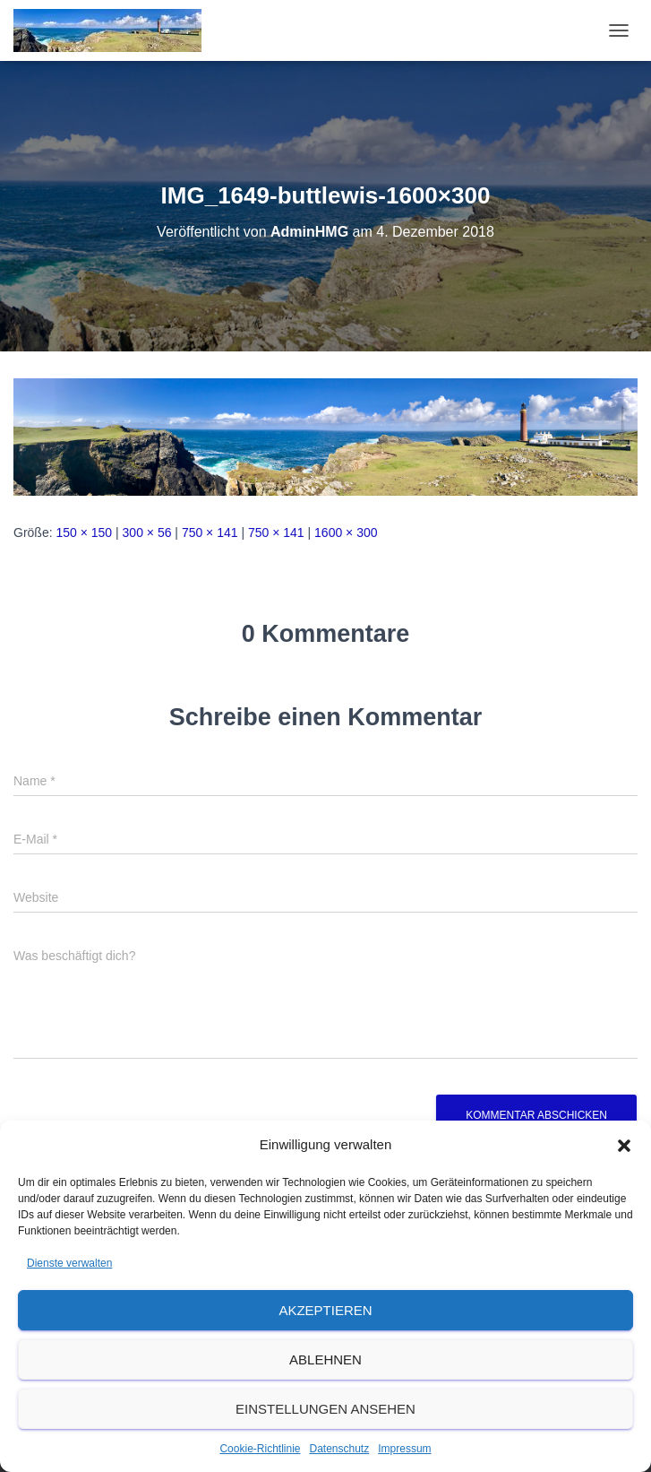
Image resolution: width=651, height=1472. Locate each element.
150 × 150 (84, 532)
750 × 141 (210, 532)
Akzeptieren (325, 1310)
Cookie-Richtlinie (259, 1448)
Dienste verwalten (69, 1263)
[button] (624, 1146)
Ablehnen (325, 1359)
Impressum (404, 1448)
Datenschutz (340, 1448)
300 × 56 (147, 532)
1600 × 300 (345, 532)
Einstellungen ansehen (325, 1408)
